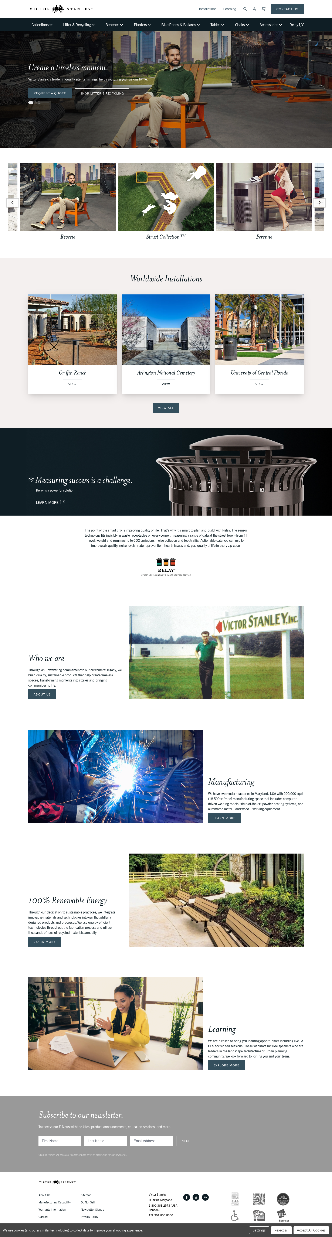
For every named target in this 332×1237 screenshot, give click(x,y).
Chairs (242, 24)
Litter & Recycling (79, 24)
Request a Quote (50, 93)
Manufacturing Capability (54, 1202)
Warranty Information (52, 1209)
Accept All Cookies (311, 1230)
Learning (229, 9)
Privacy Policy (89, 1217)
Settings (259, 1230)
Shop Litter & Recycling (102, 93)
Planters (143, 24)
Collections (42, 24)
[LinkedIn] (205, 1197)
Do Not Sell (88, 1202)
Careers (43, 1217)
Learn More (224, 818)
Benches (114, 24)
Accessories (271, 24)
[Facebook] (186, 1197)
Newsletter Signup (92, 1209)
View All (166, 408)
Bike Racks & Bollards (181, 24)
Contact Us (287, 9)
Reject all (281, 1230)
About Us (42, 694)
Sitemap (86, 1195)
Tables (217, 24)
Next (186, 1141)
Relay (296, 24)
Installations (207, 9)
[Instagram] (196, 1197)
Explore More (226, 1065)
